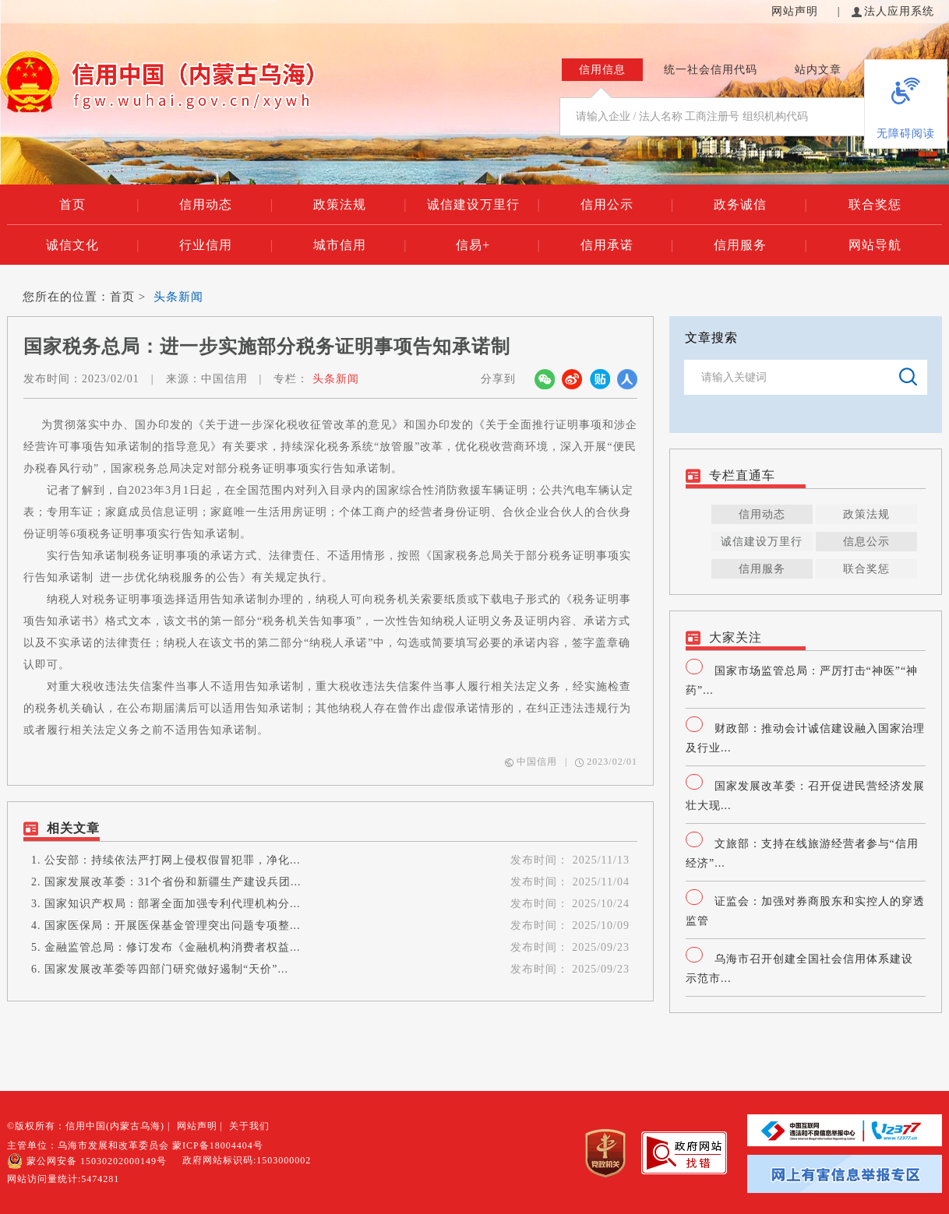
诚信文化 (92, 245)
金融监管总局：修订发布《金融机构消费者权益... (172, 947)
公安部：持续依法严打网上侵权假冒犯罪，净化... (172, 860)
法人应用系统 (893, 11)
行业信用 (226, 245)
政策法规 (360, 204)
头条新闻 (178, 296)
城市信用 (360, 245)
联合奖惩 (874, 204)
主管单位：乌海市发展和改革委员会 (88, 1145)
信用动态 (226, 204)
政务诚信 (760, 204)
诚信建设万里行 (483, 204)
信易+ (498, 245)
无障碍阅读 (906, 133)
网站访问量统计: (63, 1179)
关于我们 (249, 1126)
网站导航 (874, 245)
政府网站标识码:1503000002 (246, 1160)
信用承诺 (627, 245)
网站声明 (796, 11)
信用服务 (760, 245)
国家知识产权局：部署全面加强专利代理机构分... (172, 904)
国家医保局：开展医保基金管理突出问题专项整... (172, 925)
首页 (99, 204)
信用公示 (627, 204)
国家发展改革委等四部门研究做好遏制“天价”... (166, 969)
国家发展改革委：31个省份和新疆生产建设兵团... (173, 882)
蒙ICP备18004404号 (217, 1145)
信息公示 (866, 541)
